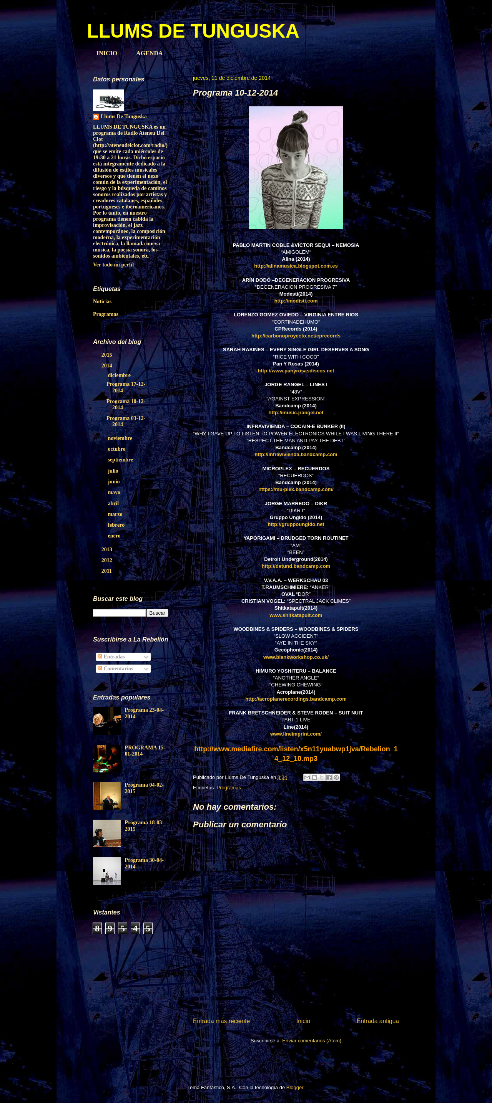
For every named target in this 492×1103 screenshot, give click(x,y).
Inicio (303, 1021)
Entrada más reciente (221, 1021)
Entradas (111, 657)
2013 (107, 549)
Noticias (102, 301)
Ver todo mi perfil (113, 265)
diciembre (120, 375)
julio (114, 471)
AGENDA (149, 53)
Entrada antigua (378, 1021)
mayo (114, 492)
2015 (107, 355)
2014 (107, 366)
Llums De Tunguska (124, 116)
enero (115, 536)
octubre (117, 449)
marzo (116, 514)
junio (114, 482)
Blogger (294, 1087)
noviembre (120, 438)
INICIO (106, 53)
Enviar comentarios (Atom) (311, 1040)
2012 (107, 560)
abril (114, 503)
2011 (107, 571)
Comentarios (115, 668)
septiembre (121, 460)
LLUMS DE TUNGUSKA (193, 31)
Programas (228, 787)
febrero (117, 525)
